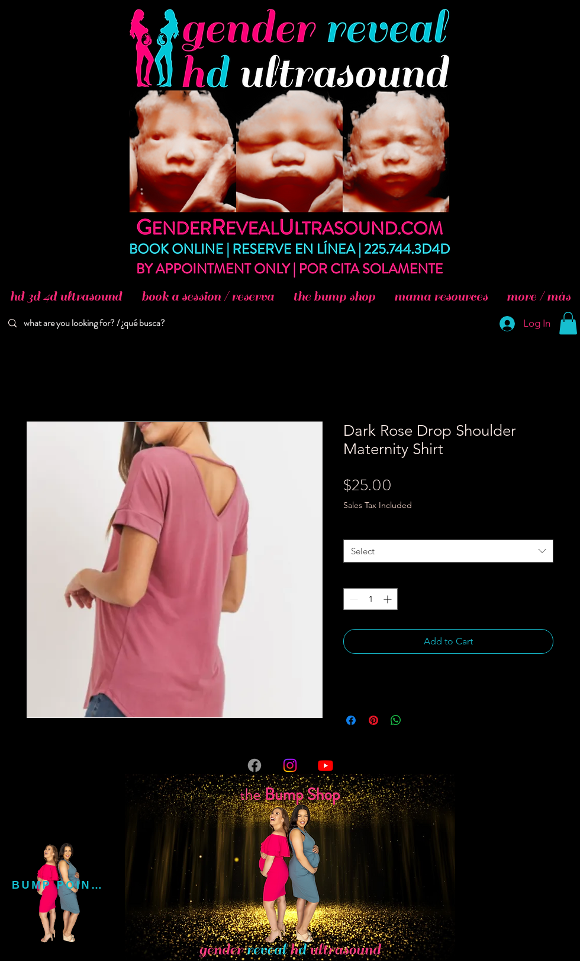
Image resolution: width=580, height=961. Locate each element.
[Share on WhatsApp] (396, 720)
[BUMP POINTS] (58, 885)
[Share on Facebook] (351, 720)
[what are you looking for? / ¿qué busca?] (96, 323)
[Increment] (388, 599)
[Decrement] (352, 599)
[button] (568, 323)
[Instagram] (290, 765)
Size (353, 528)
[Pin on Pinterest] (373, 720)
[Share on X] (418, 720)
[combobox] (448, 551)
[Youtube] (325, 765)
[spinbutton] (370, 599)
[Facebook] (254, 765)
